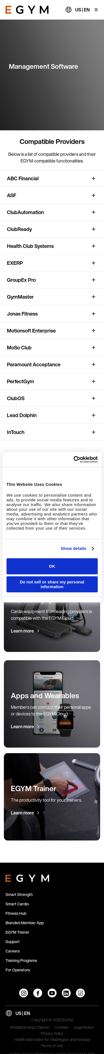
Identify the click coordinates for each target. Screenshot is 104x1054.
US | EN (82, 9)
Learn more (22, 631)
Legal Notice (84, 1027)
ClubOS (15, 398)
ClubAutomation (25, 212)
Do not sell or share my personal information (52, 584)
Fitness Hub (16, 913)
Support (13, 941)
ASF (11, 195)
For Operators (18, 970)
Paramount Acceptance (33, 364)
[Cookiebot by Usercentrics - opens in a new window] (74, 459)
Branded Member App (25, 923)
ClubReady (19, 229)
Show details (74, 548)
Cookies (61, 1027)
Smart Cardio (17, 904)
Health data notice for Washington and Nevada (52, 1039)
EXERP (15, 262)
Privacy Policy (52, 1033)
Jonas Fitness (22, 313)
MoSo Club (19, 347)
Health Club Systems (30, 246)
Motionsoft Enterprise (31, 330)
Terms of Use (52, 1045)
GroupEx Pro (21, 279)
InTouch (15, 432)
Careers (13, 951)
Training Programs (21, 960)
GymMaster (20, 296)
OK (52, 566)
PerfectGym (20, 381)
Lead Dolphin (22, 415)
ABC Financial (23, 178)
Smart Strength (19, 894)
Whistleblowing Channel (29, 1027)
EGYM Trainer (17, 932)
